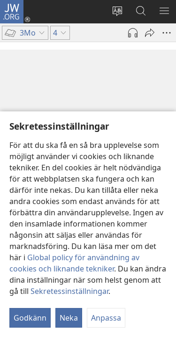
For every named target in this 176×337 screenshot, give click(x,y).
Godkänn (30, 318)
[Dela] (149, 32)
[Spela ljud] (132, 32)
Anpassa (106, 318)
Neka (69, 318)
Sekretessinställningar (69, 291)
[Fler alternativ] (166, 32)
